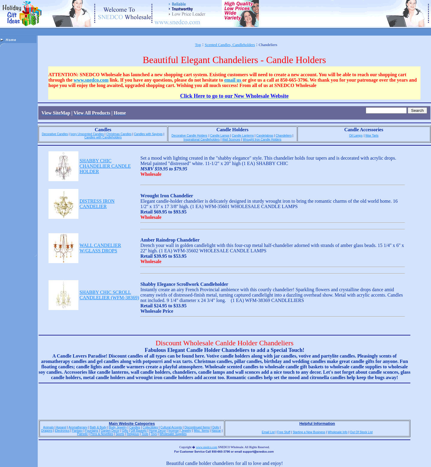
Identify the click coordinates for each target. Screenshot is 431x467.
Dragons (47, 430)
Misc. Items (201, 430)
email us (233, 80)
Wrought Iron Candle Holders (262, 139)
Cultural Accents (171, 427)
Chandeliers (284, 135)
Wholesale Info (337, 432)
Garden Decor (110, 430)
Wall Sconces (231, 139)
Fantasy (77, 430)
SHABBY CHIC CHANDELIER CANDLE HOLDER (105, 166)
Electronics (62, 430)
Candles (134, 427)
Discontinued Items (197, 427)
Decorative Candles (55, 134)
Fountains (91, 430)
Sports (120, 434)
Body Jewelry (118, 427)
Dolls (215, 427)
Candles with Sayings (148, 134)
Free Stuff (283, 432)
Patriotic (82, 434)
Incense (173, 430)
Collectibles (150, 427)
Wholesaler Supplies (172, 434)
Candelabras (264, 135)
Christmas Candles (118, 134)
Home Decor (157, 430)
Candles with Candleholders (103, 137)
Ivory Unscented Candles (87, 134)
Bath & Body (98, 427)
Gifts (125, 430)
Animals (48, 427)
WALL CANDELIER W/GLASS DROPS (100, 248)
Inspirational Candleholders (201, 139)
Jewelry (186, 430)
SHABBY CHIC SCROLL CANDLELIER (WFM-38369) (109, 295)
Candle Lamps (219, 135)
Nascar (216, 430)
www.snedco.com (91, 80)
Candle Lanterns (243, 135)
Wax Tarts (372, 135)
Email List (268, 432)
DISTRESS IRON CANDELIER (97, 204)
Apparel (61, 427)
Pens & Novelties (101, 434)
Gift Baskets (138, 430)
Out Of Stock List (361, 432)
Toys (154, 434)
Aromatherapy (78, 427)
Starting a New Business (309, 432)
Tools (144, 434)
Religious (133, 434)
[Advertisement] (19, 142)
